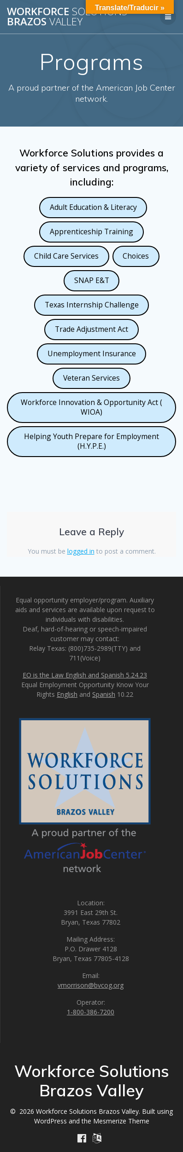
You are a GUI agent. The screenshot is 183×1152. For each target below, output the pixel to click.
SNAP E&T (91, 280)
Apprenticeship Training (91, 231)
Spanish (103, 694)
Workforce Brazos (67, 16)
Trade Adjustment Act (91, 329)
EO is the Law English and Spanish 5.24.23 (85, 675)
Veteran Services (91, 378)
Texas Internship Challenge (92, 305)
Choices (136, 256)
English (67, 694)
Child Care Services (66, 256)
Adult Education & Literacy (93, 207)
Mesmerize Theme (121, 1121)
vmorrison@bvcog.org (91, 985)
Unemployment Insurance (91, 353)
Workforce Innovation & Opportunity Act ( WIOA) (91, 407)
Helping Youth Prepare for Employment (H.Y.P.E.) (91, 441)
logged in (80, 551)
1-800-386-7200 (90, 1011)
